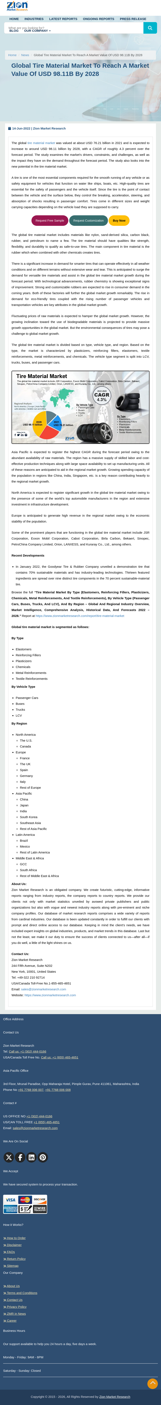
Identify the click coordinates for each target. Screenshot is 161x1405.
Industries (34, 19)
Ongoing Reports (98, 19)
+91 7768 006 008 (58, 1089)
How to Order (14, 1238)
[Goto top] (153, 1384)
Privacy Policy (15, 1307)
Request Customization (88, 220)
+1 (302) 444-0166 (39, 1116)
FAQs (9, 1252)
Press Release (133, 19)
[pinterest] (43, 1157)
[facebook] (20, 1157)
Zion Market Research (114, 1396)
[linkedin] (31, 1157)
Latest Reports (63, 19)
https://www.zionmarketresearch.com (50, 995)
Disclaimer (12, 1245)
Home (14, 19)
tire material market (41, 143)
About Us (11, 1286)
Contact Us (12, 1300)
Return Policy (14, 1259)
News (25, 55)
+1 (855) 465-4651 (47, 1122)
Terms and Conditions (20, 1293)
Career (10, 1321)
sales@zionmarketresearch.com (43, 989)
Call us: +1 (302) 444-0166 (27, 1051)
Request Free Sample (50, 220)
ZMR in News (14, 1314)
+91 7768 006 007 (30, 1089)
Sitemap (10, 1266)
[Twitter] (9, 1157)
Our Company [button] (37, 30)
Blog (13, 30)
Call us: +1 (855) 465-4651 (59, 1057)
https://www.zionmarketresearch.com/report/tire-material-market (80, 616)
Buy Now (119, 220)
